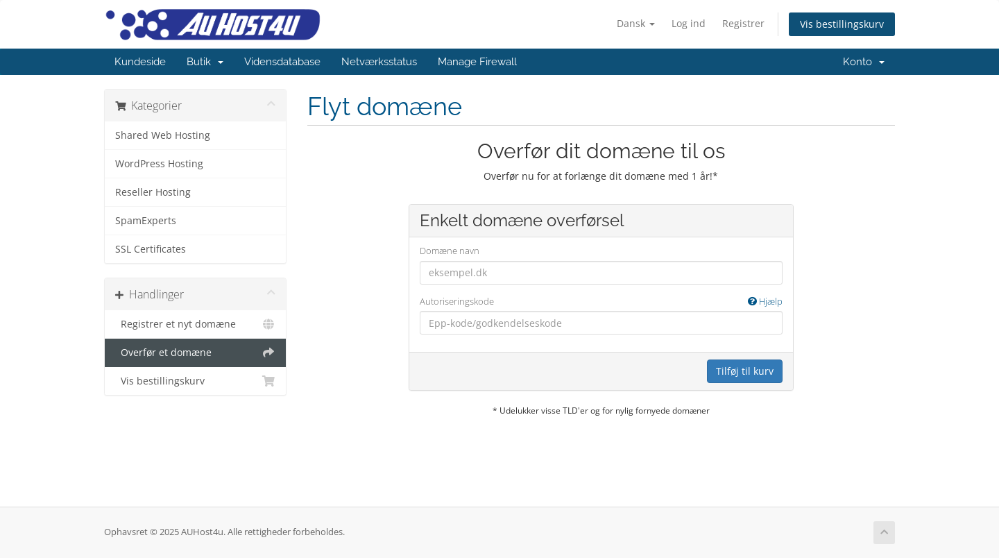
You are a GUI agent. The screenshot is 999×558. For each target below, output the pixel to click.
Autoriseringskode (601, 301)
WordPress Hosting (159, 164)
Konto (864, 62)
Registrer (743, 23)
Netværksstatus (379, 62)
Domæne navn (449, 250)
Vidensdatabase (282, 62)
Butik (205, 62)
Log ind (689, 23)
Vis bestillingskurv (842, 24)
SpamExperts (145, 220)
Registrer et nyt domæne (195, 324)
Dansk (636, 23)
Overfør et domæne (195, 352)
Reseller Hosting (153, 192)
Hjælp (765, 301)
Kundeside (140, 62)
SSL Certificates (150, 249)
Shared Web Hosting (162, 135)
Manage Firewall (477, 62)
